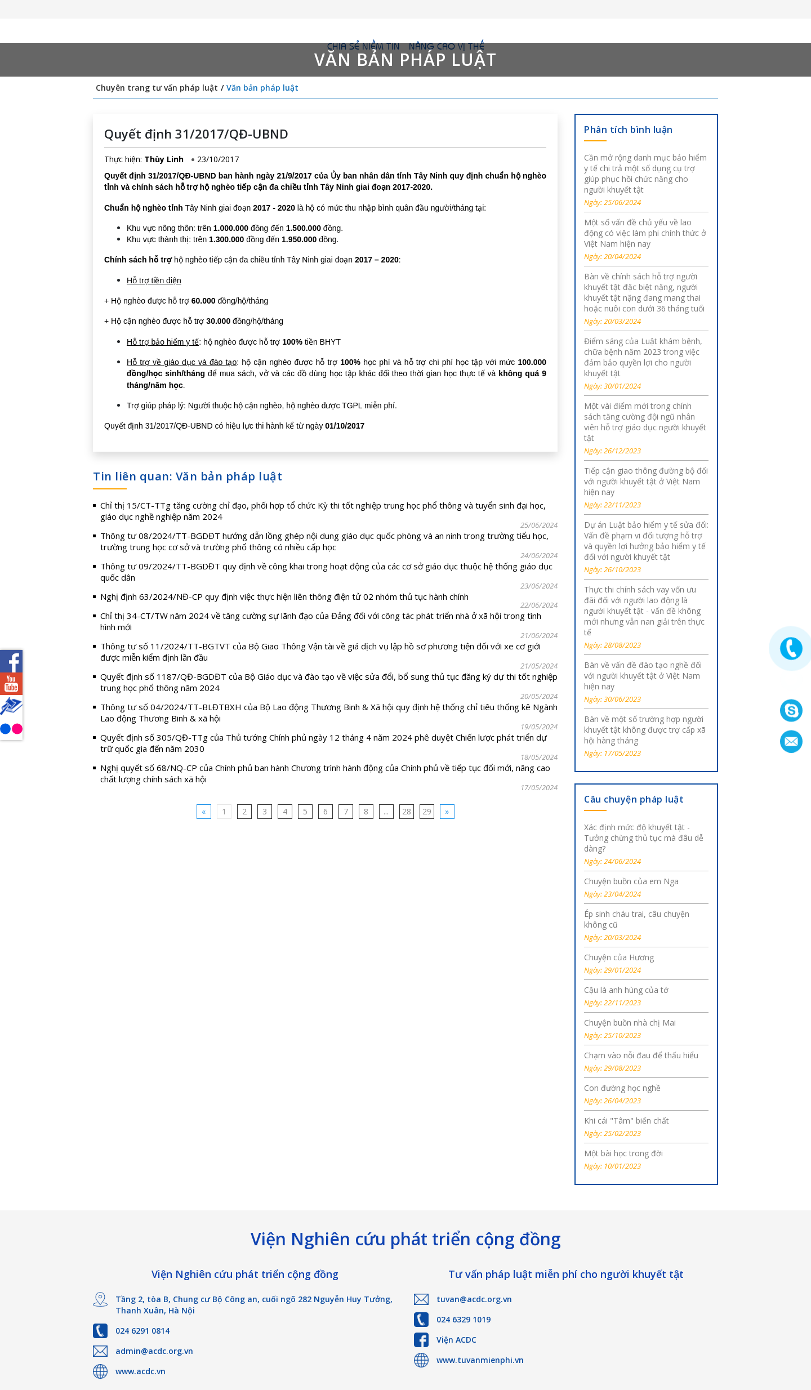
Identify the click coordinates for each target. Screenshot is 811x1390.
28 (406, 811)
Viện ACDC (456, 1339)
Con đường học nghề (622, 1087)
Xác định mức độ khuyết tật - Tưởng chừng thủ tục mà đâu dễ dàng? (643, 838)
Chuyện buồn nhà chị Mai (630, 1022)
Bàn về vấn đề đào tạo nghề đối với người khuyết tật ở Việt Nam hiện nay (643, 676)
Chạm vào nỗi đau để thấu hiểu (641, 1055)
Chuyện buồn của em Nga (631, 881)
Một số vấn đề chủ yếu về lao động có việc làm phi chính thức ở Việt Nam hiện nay (645, 233)
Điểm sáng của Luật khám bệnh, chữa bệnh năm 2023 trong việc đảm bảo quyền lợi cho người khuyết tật (643, 357)
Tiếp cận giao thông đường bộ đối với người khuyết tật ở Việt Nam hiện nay (646, 481)
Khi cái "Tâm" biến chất (626, 1120)
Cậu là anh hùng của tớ (626, 989)
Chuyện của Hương (619, 957)
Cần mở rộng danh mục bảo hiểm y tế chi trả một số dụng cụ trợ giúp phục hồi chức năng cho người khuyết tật (645, 173)
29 (426, 811)
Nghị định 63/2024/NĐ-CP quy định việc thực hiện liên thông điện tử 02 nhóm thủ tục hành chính (284, 596)
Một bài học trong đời (623, 1153)
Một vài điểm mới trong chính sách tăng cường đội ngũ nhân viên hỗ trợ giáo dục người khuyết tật (645, 421)
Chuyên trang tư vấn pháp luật (157, 87)
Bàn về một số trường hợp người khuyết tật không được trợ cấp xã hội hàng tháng (645, 730)
